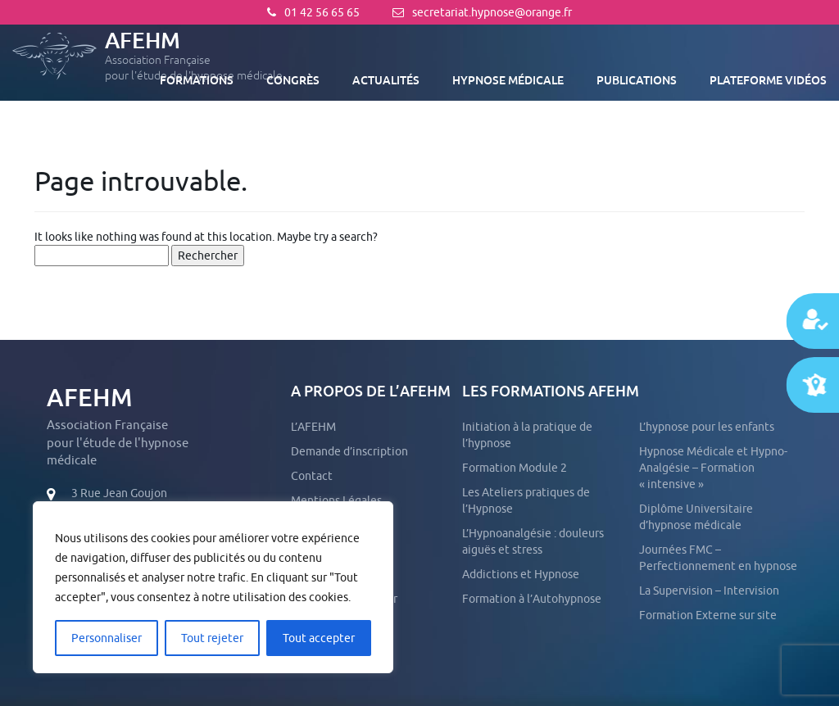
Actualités (386, 80)
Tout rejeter (212, 638)
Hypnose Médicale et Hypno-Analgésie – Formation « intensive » (713, 468)
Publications (636, 80)
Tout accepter (319, 638)
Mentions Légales (336, 500)
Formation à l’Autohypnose (531, 598)
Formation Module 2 (514, 467)
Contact (312, 475)
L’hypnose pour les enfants (706, 426)
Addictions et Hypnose (520, 574)
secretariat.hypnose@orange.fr (482, 12)
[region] (213, 587)
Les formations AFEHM (550, 391)
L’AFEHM (313, 426)
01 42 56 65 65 (313, 12)
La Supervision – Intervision (709, 590)
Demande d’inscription (349, 451)
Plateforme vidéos (768, 80)
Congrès (293, 80)
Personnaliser (106, 638)
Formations (197, 80)
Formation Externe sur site (708, 615)
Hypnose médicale (508, 80)
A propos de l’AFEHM (371, 391)
